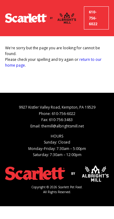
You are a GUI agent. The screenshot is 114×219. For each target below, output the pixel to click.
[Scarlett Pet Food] (26, 18)
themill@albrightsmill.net (62, 126)
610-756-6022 (93, 18)
